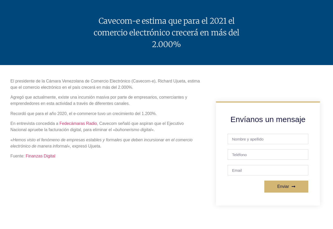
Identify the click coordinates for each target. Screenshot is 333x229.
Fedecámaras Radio (78, 123)
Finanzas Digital (40, 156)
